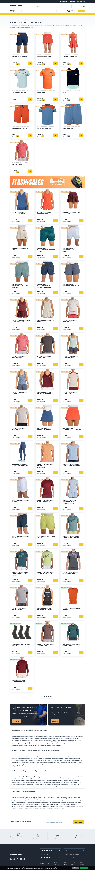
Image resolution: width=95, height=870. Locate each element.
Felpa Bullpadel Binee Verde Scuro (71, 645)
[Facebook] (11, 859)
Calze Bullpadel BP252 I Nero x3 (21, 645)
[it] (84, 1)
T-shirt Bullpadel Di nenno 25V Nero (70, 573)
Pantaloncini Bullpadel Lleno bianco (69, 250)
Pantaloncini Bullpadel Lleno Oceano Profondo (44, 286)
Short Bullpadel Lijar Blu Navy (20, 537)
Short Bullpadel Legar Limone (46, 537)
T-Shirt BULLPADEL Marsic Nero (44, 357)
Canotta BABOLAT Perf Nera (71, 91)
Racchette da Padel (15, 11)
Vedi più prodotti (47, 696)
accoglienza (13, 19)
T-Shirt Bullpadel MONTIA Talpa (19, 609)
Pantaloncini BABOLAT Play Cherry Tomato (20, 127)
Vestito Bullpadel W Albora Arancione (71, 55)
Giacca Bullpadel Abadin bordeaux (18, 681)
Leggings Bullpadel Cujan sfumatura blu (20, 465)
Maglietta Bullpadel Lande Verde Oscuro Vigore (20, 574)
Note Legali (65, 863)
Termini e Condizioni (56, 863)
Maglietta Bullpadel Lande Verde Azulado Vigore (71, 538)
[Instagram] (21, 859)
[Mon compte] (84, 6)
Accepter (84, 867)
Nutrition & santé (71, 11)
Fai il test (16, 721)
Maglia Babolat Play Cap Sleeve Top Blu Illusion (20, 92)
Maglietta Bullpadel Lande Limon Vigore (45, 573)
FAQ (48, 863)
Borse (33, 11)
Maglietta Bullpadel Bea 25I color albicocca (45, 466)
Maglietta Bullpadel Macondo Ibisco (20, 163)
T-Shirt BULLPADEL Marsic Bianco (19, 429)
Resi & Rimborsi (73, 863)
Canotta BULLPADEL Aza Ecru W (46, 321)
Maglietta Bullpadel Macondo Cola (45, 645)
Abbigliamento (50, 11)
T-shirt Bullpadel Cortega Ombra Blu (19, 213)
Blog (78, 1)
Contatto (42, 863)
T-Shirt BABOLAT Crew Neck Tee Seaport (45, 127)
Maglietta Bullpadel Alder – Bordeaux (45, 501)
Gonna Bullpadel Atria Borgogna (72, 213)
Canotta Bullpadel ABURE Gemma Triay (44, 609)
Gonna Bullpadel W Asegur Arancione (44, 55)
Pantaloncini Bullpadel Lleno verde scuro (46, 250)
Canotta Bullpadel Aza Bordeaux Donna (21, 321)
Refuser (76, 867)
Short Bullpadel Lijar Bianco (20, 501)
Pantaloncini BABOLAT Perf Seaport (71, 127)
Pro (81, 1)
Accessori (61, 11)
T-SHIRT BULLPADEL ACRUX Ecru (70, 393)
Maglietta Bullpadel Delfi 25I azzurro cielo (71, 465)
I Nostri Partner (82, 863)
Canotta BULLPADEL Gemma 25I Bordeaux (45, 393)
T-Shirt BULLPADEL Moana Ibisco (19, 357)
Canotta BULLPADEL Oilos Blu (19, 393)
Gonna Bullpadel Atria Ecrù (21, 249)
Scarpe (40, 11)
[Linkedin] (18, 859)
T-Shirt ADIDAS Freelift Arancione (46, 91)
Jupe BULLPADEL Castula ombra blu (44, 429)
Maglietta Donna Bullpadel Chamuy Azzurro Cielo (70, 502)
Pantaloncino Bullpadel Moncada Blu (19, 56)
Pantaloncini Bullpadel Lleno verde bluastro (21, 286)
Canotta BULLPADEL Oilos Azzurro (70, 357)
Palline (25, 11)
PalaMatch (64, 1)
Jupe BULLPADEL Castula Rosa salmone (72, 429)
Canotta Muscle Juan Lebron (71, 609)
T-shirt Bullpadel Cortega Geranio (44, 213)
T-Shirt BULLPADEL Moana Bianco (70, 321)
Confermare (78, 822)
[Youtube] (14, 859)
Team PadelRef (71, 1)
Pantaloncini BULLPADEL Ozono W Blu (72, 285)
